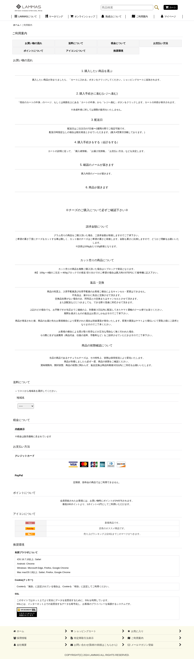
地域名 (20, 397)
